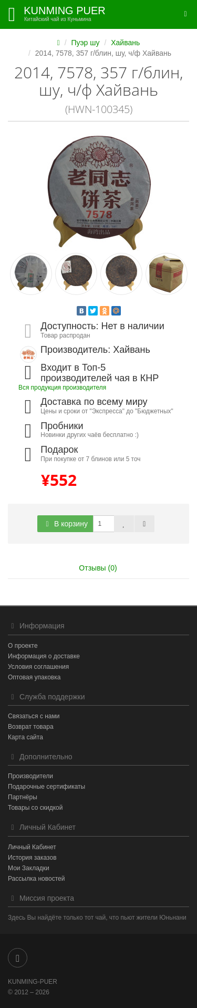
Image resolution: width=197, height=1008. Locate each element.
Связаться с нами (33, 716)
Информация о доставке (44, 656)
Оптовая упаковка (34, 677)
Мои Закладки (28, 868)
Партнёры (22, 797)
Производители (30, 776)
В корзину (65, 524)
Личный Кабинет (32, 847)
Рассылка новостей (36, 878)
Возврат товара (31, 726)
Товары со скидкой (35, 807)
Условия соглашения (38, 666)
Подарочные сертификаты (46, 786)
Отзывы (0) (98, 568)
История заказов (32, 857)
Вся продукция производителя (62, 387)
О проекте (23, 645)
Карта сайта (25, 737)
